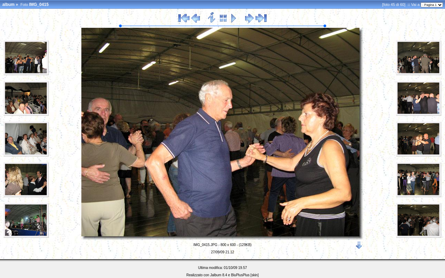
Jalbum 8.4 (218, 275)
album (8, 4)
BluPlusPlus (240, 275)
